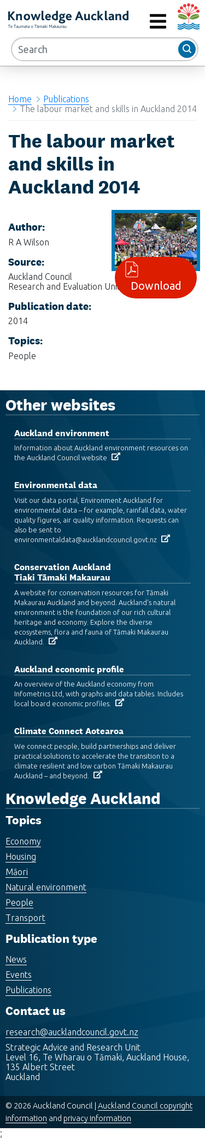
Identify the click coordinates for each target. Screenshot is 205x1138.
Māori (16, 872)
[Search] (104, 49)
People (19, 902)
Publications (66, 99)
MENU (133, 21)
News (16, 959)
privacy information (97, 1118)
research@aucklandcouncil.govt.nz (71, 1032)
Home (20, 99)
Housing (20, 856)
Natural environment (45, 887)
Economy (23, 841)
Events (18, 974)
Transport (25, 918)
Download (156, 277)
